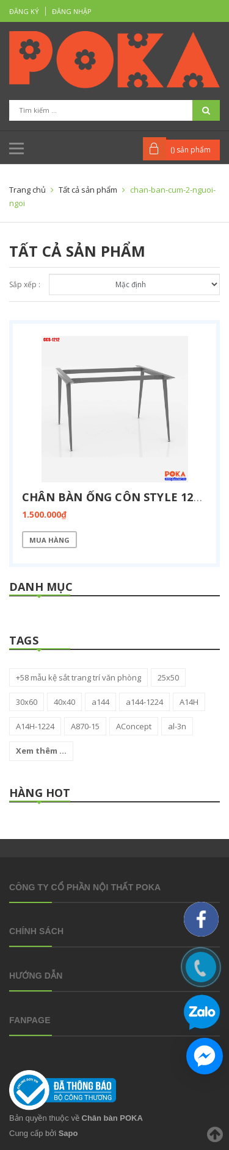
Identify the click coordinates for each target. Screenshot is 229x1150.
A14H (189, 701)
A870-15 (85, 726)
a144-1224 (144, 701)
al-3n (177, 726)
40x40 (64, 701)
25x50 (168, 677)
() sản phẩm (190, 150)
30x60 (26, 701)
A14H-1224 (35, 726)
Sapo (68, 1133)
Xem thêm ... (41, 750)
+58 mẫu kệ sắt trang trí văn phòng (78, 677)
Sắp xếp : (24, 284)
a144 (100, 701)
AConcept (133, 726)
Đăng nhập (72, 11)
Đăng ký (24, 11)
